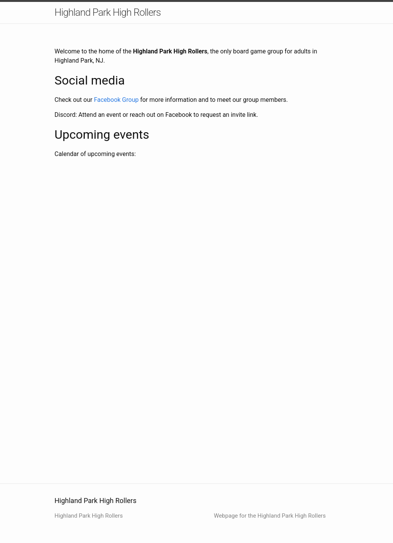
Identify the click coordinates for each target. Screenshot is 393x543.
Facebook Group (116, 99)
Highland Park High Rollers (107, 12)
